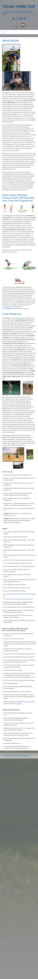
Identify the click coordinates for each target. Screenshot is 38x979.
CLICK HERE (9, 250)
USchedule (25, 755)
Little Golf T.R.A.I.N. (18, 660)
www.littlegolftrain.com (8, 308)
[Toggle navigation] (3, 32)
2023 (15, 599)
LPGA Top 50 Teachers (26, 599)
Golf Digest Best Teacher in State (16, 594)
